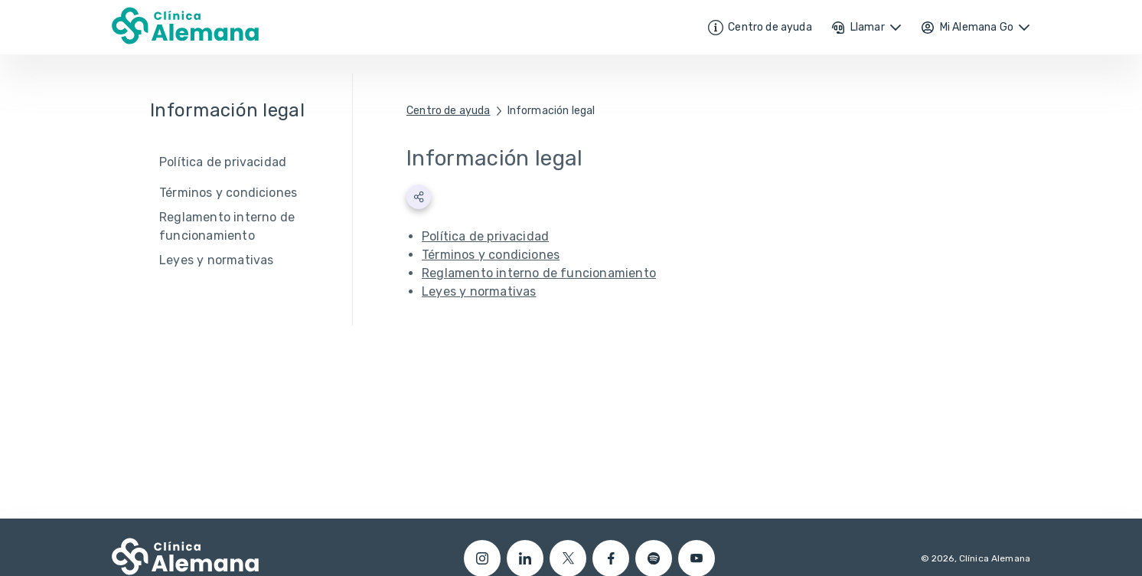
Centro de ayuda (448, 110)
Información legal (551, 110)
